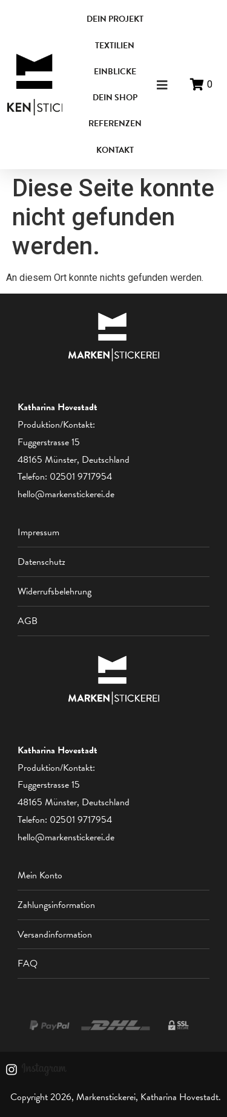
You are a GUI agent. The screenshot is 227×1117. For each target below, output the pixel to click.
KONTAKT (115, 150)
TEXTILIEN (114, 45)
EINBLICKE (115, 71)
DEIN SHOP (115, 97)
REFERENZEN (115, 123)
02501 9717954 (81, 476)
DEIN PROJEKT (115, 19)
